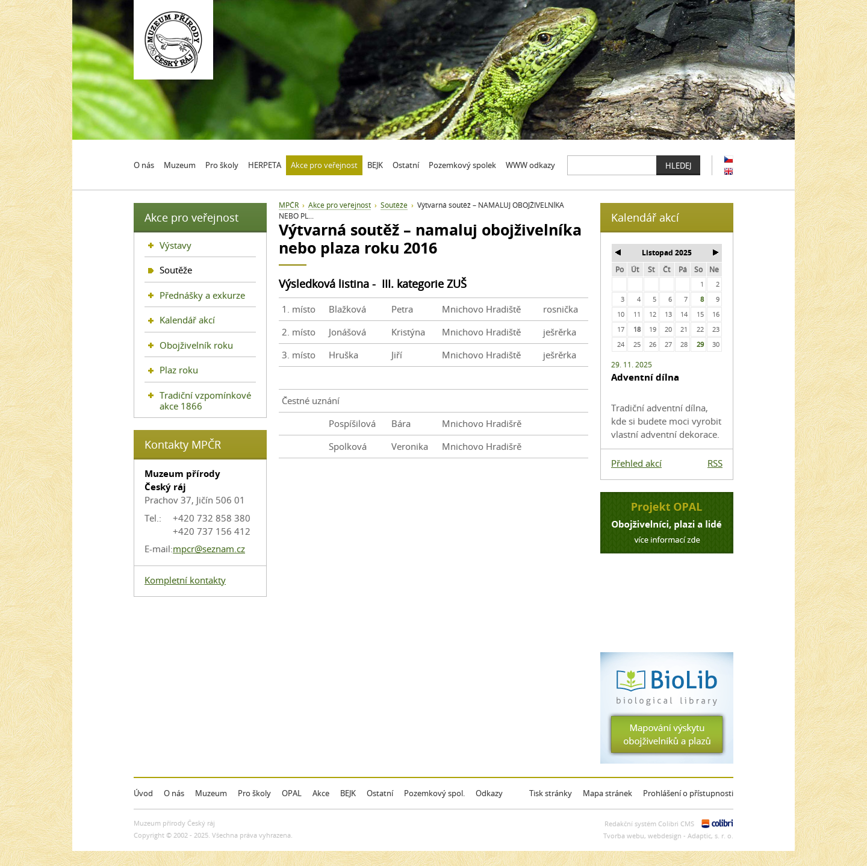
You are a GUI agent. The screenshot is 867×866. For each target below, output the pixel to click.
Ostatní (380, 793)
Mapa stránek (607, 793)
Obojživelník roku (196, 345)
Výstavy (175, 245)
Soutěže (394, 205)
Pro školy (254, 793)
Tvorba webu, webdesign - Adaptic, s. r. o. (668, 835)
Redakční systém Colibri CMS (649, 823)
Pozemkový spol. (434, 793)
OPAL (292, 793)
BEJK (348, 793)
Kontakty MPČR (182, 444)
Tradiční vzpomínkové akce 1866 (205, 400)
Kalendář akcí (187, 320)
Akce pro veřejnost (339, 205)
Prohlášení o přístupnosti (688, 793)
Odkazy (489, 793)
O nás (174, 793)
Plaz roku (179, 370)
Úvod (143, 793)
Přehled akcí (636, 463)
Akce (320, 793)
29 (700, 344)
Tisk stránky (550, 793)
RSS (714, 463)
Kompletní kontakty (185, 580)
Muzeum (211, 793)
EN (728, 171)
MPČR (289, 205)
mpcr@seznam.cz (209, 549)
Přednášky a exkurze (202, 295)
